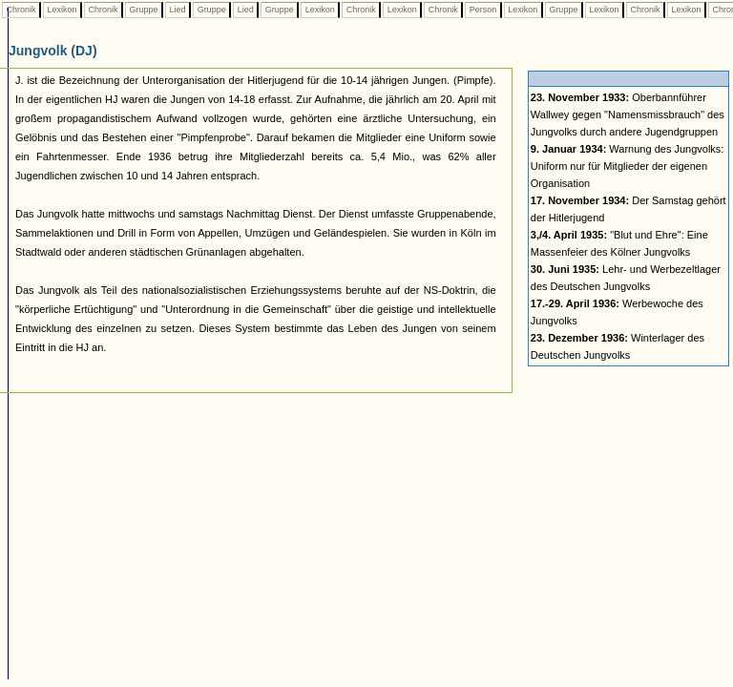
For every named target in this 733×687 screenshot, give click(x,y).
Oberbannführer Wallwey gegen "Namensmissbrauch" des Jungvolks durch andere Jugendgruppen (627, 114)
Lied (177, 9)
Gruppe (143, 9)
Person (483, 9)
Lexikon (62, 9)
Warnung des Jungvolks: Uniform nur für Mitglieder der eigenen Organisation (627, 166)
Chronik (21, 9)
